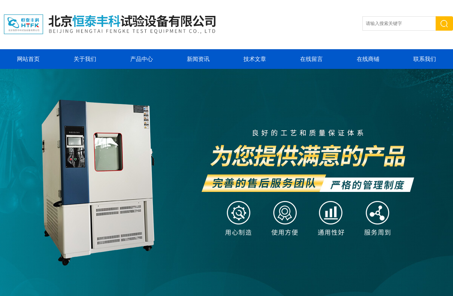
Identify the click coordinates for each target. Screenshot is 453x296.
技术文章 (254, 59)
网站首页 (28, 59)
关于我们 (85, 59)
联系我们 (424, 59)
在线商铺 (368, 59)
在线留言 (311, 59)
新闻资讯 (198, 59)
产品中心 (141, 59)
